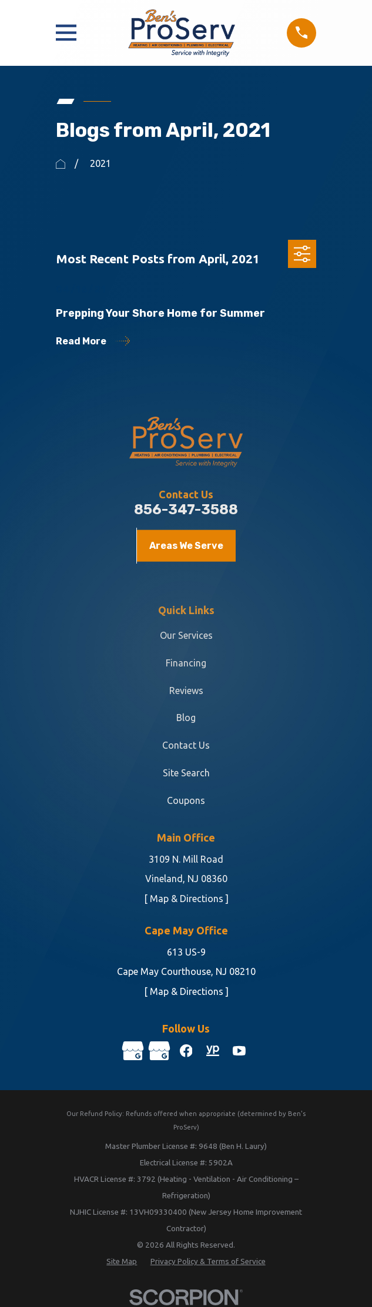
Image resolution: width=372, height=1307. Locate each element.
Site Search (186, 773)
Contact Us (186, 745)
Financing (186, 663)
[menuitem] (121, 1262)
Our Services (186, 635)
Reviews (186, 690)
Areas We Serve (186, 545)
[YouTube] (239, 1050)
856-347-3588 (186, 509)
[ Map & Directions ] (186, 898)
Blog (186, 717)
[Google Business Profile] (132, 1050)
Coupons (186, 800)
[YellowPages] (212, 1050)
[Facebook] (185, 1050)
